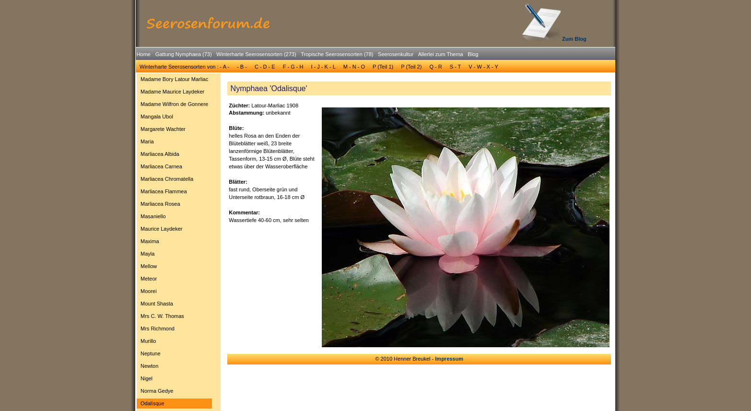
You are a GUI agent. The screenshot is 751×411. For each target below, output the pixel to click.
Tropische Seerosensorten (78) (337, 54)
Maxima (150, 241)
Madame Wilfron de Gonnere (174, 104)
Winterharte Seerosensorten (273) (256, 54)
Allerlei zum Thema (440, 54)
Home (144, 54)
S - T (455, 67)
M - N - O (354, 67)
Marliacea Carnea (161, 166)
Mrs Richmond (158, 328)
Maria (147, 141)
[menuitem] (144, 54)
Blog (473, 54)
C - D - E (265, 67)
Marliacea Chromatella (167, 179)
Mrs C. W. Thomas (162, 316)
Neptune (151, 353)
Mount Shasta (157, 303)
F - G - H (293, 67)
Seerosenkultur (395, 54)
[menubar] (307, 55)
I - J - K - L (323, 67)
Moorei (149, 291)
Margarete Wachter (163, 129)
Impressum (449, 359)
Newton (149, 366)
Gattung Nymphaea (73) (183, 54)
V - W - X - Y (483, 67)
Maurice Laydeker (161, 229)
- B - (242, 67)
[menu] (174, 242)
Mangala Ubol (157, 116)
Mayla (147, 254)
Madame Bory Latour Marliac (174, 79)
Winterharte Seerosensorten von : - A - (184, 67)
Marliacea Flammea (164, 191)
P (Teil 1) (383, 67)
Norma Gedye (157, 391)
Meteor (149, 279)
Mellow (149, 266)
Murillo (148, 341)
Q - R (435, 67)
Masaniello (153, 216)
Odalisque (152, 403)
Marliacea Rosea (160, 204)
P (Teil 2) (411, 67)
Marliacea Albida (160, 154)
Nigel (147, 378)
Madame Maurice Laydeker (172, 91)
